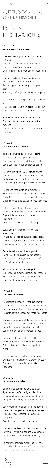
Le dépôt (8, 3)
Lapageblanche (10, 461)
